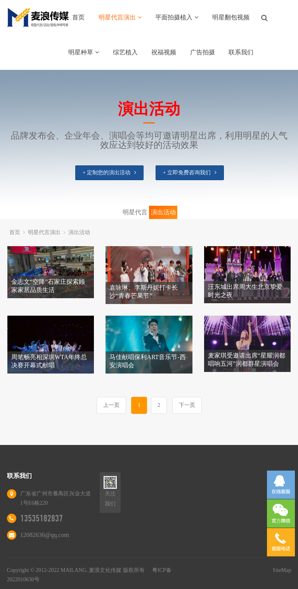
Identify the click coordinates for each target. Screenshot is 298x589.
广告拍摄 (202, 52)
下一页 (187, 405)
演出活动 (163, 212)
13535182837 (41, 518)
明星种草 (83, 52)
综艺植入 (125, 52)
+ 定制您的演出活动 (109, 172)
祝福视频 (163, 52)
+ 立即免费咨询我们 (190, 172)
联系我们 (241, 52)
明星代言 (135, 212)
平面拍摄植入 (176, 17)
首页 (78, 17)
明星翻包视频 (230, 17)
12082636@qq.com (44, 535)
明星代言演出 (120, 17)
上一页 (111, 405)
